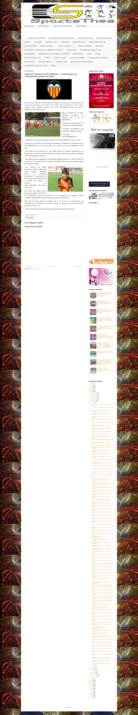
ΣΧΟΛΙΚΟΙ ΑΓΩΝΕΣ (77, 58)
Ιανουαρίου (93, 676)
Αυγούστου (93, 400)
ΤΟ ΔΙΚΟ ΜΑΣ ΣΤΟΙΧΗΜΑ (98, 58)
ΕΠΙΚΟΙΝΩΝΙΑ (80, 26)
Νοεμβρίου (93, 394)
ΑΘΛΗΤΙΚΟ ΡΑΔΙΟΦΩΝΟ (62, 26)
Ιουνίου (93, 667)
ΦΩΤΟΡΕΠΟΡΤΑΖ (45, 62)
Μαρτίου (93, 672)
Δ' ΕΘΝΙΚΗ (38, 42)
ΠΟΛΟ (89, 54)
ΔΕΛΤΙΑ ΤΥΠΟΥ (52, 42)
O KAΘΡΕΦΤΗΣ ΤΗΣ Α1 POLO (35, 66)
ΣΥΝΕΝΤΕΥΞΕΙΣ (60, 58)
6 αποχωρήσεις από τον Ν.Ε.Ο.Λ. (98, 477)
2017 (91, 686)
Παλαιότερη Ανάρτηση (78, 266)
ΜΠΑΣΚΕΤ (99, 46)
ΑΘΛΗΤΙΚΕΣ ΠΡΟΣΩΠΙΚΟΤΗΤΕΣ (61, 38)
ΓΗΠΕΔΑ (27, 42)
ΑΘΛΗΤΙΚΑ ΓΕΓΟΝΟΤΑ (37, 38)
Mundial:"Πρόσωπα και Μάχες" (82, 62)
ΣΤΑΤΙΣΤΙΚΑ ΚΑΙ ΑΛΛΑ (32, 58)
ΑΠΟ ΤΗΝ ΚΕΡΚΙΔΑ (104, 38)
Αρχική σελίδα (29, 26)
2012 (91, 695)
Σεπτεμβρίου (94, 398)
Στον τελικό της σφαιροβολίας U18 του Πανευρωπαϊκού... (99, 628)
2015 (91, 690)
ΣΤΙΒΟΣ (47, 58)
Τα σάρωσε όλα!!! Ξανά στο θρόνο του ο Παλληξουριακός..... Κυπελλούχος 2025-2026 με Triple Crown (104, 302)
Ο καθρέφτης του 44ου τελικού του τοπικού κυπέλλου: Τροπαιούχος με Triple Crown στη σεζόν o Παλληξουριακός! (104, 294)
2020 (91, 680)
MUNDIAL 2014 (61, 62)
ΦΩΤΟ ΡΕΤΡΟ (29, 62)
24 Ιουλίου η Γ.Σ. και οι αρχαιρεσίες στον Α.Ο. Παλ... (102, 595)
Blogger (70, 707)
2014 (91, 692)
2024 (91, 387)
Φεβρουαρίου (94, 674)
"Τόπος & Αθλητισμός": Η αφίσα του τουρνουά (101, 445)
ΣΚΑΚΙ (97, 54)
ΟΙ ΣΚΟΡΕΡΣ (71, 50)
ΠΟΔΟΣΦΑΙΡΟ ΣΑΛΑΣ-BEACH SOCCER (53, 54)
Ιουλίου (93, 402)
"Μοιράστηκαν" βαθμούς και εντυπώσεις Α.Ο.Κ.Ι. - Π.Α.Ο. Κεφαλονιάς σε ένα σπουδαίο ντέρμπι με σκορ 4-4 (105, 370)
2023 (91, 389)
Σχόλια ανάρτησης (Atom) (35, 268)
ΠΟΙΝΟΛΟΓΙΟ (78, 54)
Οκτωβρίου (93, 396)
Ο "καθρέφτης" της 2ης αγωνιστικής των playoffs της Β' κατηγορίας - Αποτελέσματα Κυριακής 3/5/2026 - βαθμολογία (104, 319)
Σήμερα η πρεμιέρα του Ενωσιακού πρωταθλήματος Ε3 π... (98, 607)
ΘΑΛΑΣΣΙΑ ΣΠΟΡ (30, 46)
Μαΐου (92, 668)
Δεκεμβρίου (94, 393)
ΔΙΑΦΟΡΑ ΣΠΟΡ (79, 42)
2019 (91, 682)
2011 (91, 697)
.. (24, 38)
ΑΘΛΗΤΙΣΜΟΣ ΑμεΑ (85, 38)
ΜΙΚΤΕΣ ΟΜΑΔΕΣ (85, 46)
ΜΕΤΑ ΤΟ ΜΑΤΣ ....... (67, 46)
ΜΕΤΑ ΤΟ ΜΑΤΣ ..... (47, 46)
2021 (91, 678)
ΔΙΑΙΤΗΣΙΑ (65, 42)
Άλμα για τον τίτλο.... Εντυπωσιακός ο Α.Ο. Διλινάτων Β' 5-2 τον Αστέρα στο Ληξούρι (105, 352)
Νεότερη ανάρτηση (29, 266)
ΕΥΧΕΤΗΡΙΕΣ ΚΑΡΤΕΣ (97, 42)
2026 (91, 383)
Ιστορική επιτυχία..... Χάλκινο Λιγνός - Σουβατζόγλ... (102, 584)
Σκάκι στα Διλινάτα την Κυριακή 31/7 (99, 434)
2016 (91, 688)
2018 (91, 684)
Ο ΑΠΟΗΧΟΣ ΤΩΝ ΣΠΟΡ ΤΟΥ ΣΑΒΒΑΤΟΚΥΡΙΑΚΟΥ (43, 50)
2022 (91, 391)
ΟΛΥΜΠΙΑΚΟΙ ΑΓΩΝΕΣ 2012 (90, 50)
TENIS (53, 66)
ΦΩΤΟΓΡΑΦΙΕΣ (43, 26)
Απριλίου (93, 670)
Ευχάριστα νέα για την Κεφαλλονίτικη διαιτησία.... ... (102, 622)
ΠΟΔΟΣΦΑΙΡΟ (29, 54)
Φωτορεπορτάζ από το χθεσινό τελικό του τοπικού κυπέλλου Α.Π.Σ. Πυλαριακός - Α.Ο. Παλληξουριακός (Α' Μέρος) (105, 311)
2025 (91, 385)
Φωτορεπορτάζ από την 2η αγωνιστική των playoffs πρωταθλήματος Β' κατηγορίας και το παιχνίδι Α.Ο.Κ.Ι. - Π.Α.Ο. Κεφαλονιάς (105, 336)
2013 (91, 693)
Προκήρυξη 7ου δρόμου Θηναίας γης (99, 482)
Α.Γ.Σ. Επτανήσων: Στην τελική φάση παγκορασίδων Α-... (99, 537)
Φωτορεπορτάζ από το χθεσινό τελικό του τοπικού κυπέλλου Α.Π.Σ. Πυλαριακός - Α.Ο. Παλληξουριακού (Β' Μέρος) (105, 328)
